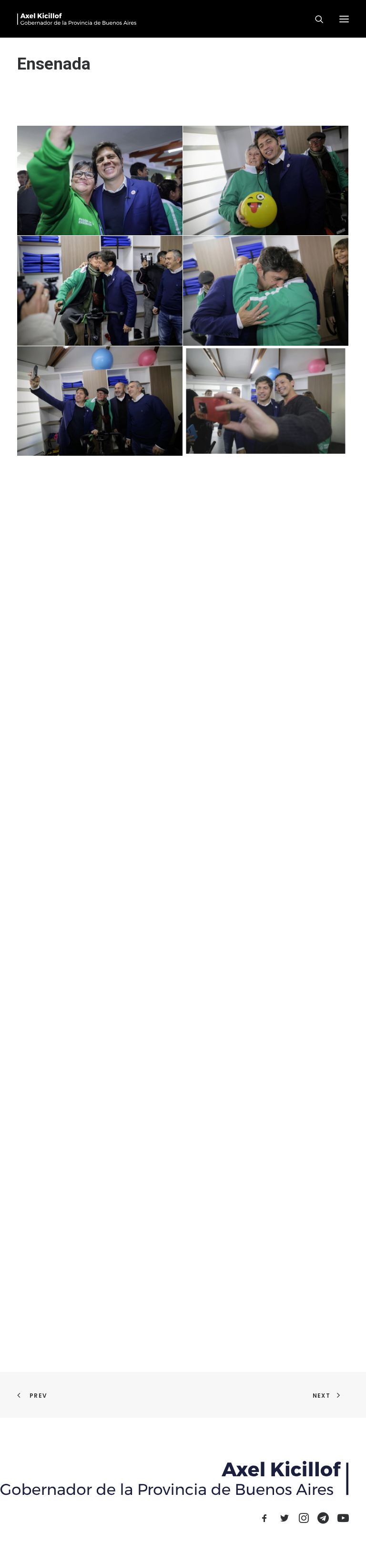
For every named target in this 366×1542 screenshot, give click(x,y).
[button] (344, 19)
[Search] (315, 19)
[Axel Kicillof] (76, 19)
